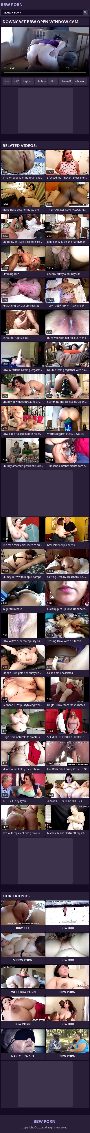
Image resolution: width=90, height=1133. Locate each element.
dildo (53, 81)
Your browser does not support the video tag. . (45, 52)
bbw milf (65, 81)
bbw (7, 81)
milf (16, 81)
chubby (41, 81)
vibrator (80, 81)
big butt (27, 81)
